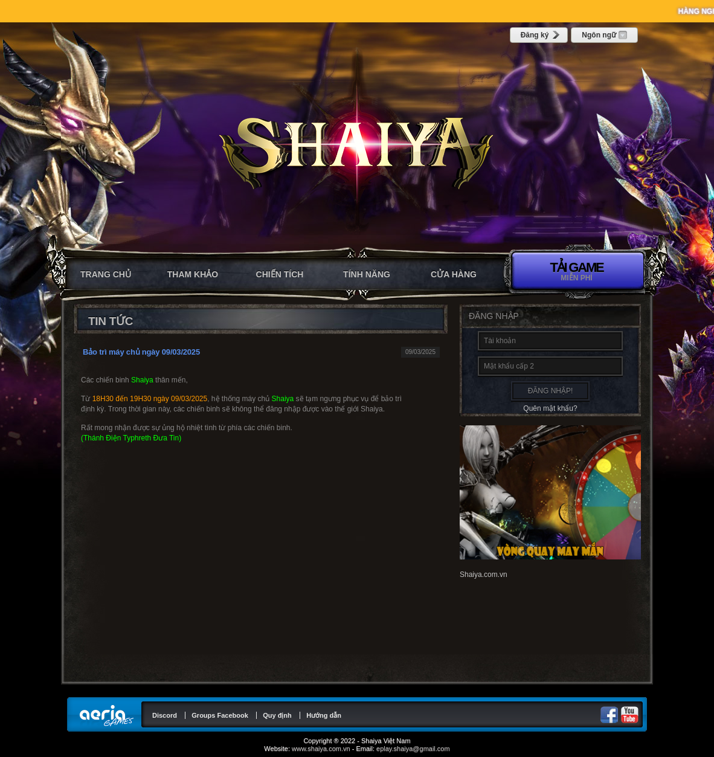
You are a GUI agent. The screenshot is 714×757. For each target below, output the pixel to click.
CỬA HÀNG (454, 274)
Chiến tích (280, 274)
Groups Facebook (219, 715)
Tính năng (366, 274)
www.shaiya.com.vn (321, 748)
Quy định (277, 715)
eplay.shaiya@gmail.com (413, 748)
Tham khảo (192, 274)
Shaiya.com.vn (483, 574)
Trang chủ (105, 274)
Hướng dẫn (323, 715)
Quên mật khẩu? (550, 408)
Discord (164, 715)
